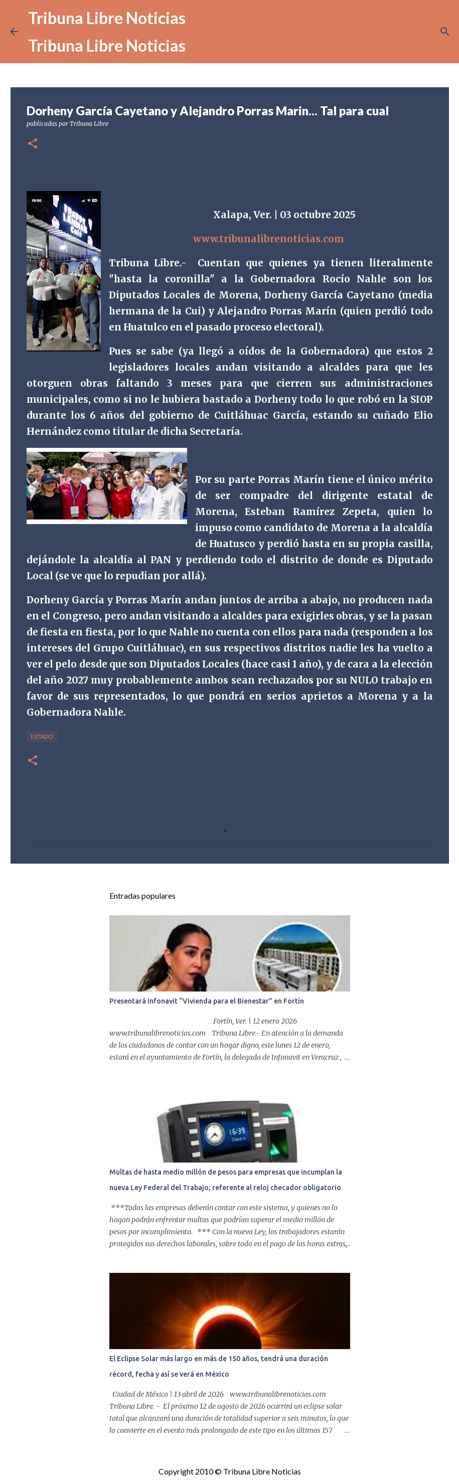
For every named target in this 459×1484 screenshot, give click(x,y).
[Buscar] (445, 32)
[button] (33, 144)
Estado (42, 736)
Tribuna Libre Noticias (107, 18)
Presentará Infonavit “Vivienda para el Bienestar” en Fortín (206, 1001)
